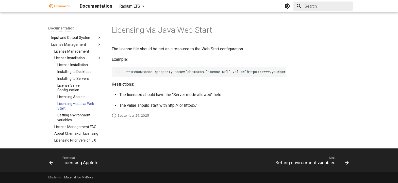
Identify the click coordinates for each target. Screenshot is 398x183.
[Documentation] (60, 6)
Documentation (61, 28)
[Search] (323, 6)
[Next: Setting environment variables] (311, 162)
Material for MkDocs (79, 177)
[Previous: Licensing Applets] (75, 162)
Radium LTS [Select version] (129, 6)
